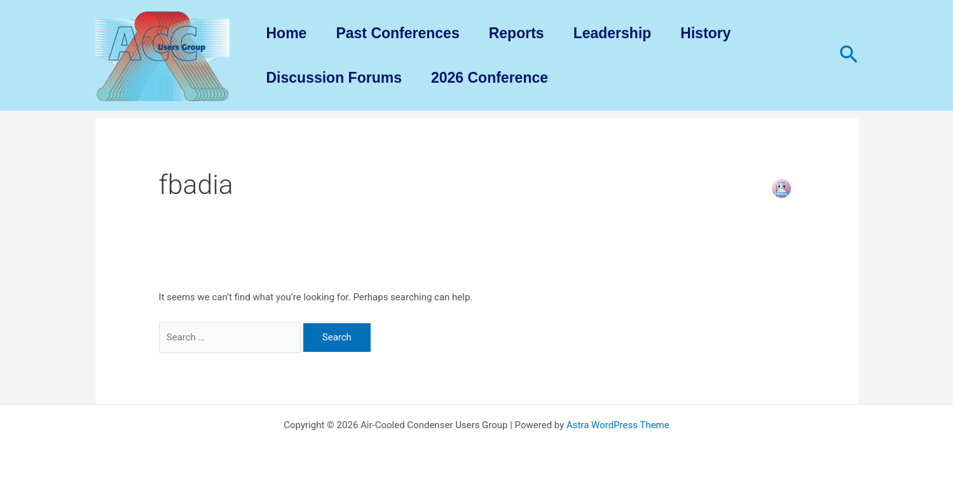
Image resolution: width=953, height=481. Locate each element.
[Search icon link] (848, 55)
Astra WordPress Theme (617, 425)
